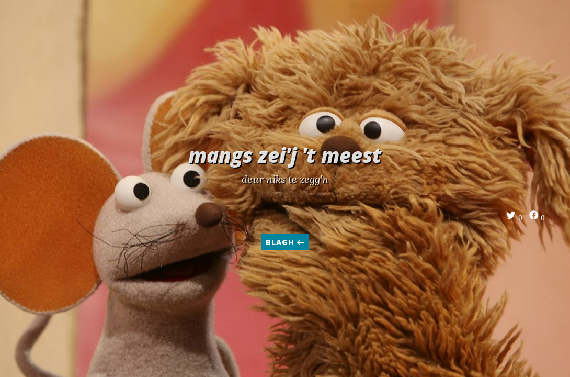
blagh (285, 242)
